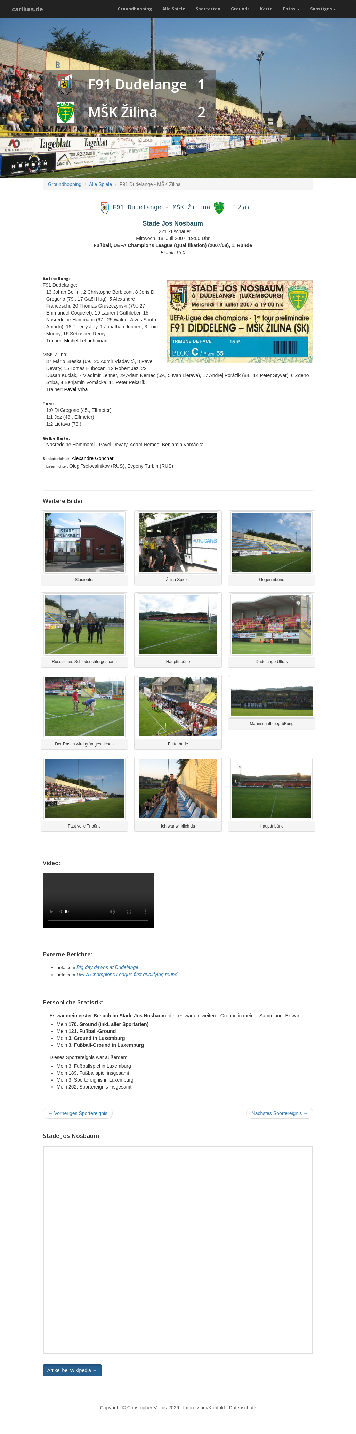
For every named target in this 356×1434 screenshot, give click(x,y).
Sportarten (208, 9)
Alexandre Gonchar (93, 458)
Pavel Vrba (76, 389)
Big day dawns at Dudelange (107, 967)
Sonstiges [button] (323, 9)
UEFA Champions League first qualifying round (126, 974)
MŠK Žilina (122, 111)
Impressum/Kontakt (204, 1407)
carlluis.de (27, 9)
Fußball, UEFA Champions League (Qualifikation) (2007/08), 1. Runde (173, 245)
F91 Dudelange (137, 83)
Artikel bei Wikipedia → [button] (72, 1370)
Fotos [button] (291, 9)
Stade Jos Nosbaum (173, 223)
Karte (266, 9)
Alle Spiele (173, 9)
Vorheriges (77, 1113)
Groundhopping (135, 9)
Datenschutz (242, 1407)
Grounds (240, 9)
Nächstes (280, 1113)
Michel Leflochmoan (85, 340)
